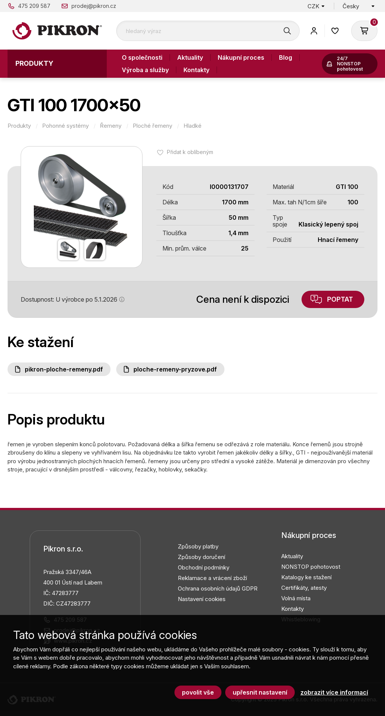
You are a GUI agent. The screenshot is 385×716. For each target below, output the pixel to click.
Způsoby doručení (201, 556)
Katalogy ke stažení (306, 577)
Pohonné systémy (65, 125)
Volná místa (296, 598)
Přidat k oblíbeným (190, 152)
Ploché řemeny (152, 125)
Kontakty (196, 70)
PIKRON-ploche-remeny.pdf (64, 369)
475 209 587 (34, 6)
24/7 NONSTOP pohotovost (350, 64)
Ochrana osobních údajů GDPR (218, 588)
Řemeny (110, 125)
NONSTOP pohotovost (310, 566)
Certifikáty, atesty (304, 587)
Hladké (192, 125)
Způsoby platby (198, 546)
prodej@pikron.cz (93, 6)
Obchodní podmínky (203, 567)
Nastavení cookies (202, 599)
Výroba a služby (145, 70)
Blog (285, 57)
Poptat (340, 299)
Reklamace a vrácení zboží (212, 578)
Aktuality (190, 57)
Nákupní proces (241, 57)
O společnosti (142, 57)
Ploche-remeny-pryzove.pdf (175, 369)
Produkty (34, 63)
